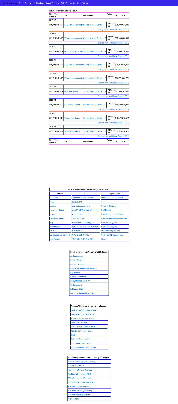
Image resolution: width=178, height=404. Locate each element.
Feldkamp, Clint (76, 289)
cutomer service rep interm (112, 198)
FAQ (62, 3)
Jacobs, (53, 206)
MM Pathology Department (79, 395)
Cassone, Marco (77, 264)
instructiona (77, 202)
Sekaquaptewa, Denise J (60, 235)
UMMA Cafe (106, 210)
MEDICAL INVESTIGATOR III (82, 318)
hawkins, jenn (55, 227)
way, (52, 222)
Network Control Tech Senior (82, 314)
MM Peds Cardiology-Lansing (80, 391)
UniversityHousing (108, 206)
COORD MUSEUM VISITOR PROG (85, 227)
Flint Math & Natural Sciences (80, 370)
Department (29, 3)
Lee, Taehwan (55, 239)
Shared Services (52, 3)
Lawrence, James (57, 210)
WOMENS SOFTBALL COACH (83, 327)
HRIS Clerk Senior (71, 91)
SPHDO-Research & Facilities (79, 378)
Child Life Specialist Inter (81, 339)
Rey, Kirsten (75, 273)
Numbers (40, 3)
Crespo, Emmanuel (78, 277)
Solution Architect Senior (81, 343)
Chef (73, 335)
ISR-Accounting (74, 399)
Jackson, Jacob (76, 256)
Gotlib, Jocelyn (76, 285)
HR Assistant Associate (73, 25)
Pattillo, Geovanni (77, 260)
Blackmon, (54, 198)
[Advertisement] (89, 170)
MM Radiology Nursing (110, 231)
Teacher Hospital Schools (82, 198)
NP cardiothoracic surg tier (83, 222)
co (102, 202)
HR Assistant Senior (72, 105)
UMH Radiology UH (109, 222)
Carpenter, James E (58, 218)
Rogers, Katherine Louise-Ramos (83, 268)
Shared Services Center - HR (94, 25)
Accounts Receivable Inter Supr (83, 347)
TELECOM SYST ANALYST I (83, 239)
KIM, (52, 202)
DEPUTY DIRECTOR (79, 323)
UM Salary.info (9, 3)
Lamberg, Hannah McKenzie (81, 293)
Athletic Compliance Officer (82, 331)
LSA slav (104, 239)
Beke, (52, 231)
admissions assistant (81, 206)
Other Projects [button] (83, 3)
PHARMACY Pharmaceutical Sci (81, 382)
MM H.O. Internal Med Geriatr (80, 386)
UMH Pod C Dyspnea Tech (112, 235)
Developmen (77, 231)
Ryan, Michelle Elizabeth (80, 281)
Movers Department (76, 366)
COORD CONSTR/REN (81, 235)
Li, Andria (54, 214)
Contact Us (70, 3)
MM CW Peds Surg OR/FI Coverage (82, 362)
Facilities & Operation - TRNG (79, 374)
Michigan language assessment (114, 218)
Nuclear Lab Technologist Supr (83, 310)
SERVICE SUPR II (79, 218)
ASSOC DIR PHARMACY (82, 210)
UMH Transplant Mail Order (112, 214)
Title (21, 3)
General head (77, 214)
